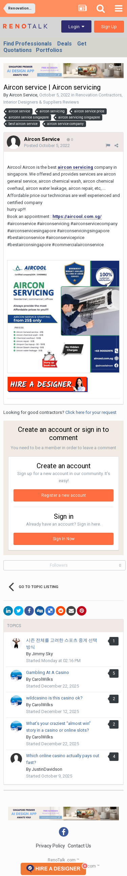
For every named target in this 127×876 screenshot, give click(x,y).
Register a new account (63, 495)
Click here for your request (91, 412)
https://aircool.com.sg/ (77, 216)
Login (76, 26)
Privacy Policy (50, 845)
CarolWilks (42, 679)
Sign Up (109, 26)
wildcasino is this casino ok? (54, 697)
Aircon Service (23, 94)
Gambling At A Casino (47, 672)
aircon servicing (75, 167)
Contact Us (79, 845)
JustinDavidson (47, 769)
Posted (47, 145)
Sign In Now (64, 538)
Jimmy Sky (42, 653)
